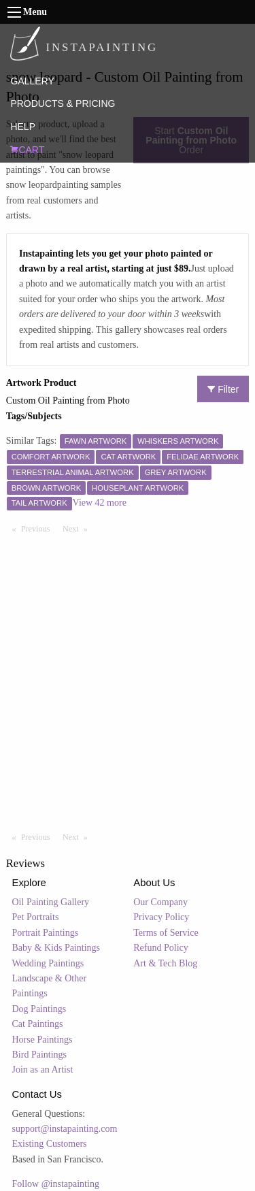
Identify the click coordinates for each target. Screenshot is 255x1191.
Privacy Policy (161, 917)
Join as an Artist (42, 1069)
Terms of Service (165, 933)
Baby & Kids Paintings (56, 948)
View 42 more (99, 502)
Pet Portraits (35, 917)
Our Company (160, 902)
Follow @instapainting (55, 1184)
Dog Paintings (39, 1009)
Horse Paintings (42, 1039)
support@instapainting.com (65, 1129)
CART (27, 149)
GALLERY (32, 81)
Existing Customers (49, 1144)
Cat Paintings (37, 1024)
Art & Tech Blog (165, 963)
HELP (22, 126)
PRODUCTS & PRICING (62, 103)
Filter (223, 389)
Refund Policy (160, 948)
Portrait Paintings (45, 933)
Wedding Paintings (48, 963)
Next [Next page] (78, 528)
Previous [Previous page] (38, 528)
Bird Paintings (39, 1054)
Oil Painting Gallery (51, 902)
